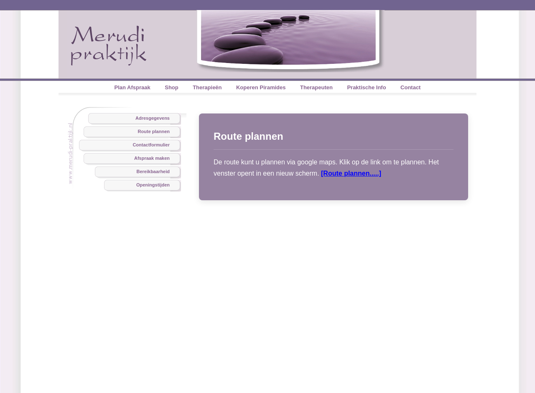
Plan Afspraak (132, 87)
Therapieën (207, 87)
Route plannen (154, 131)
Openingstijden (153, 184)
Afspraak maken (152, 158)
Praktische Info (366, 87)
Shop (171, 87)
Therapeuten (316, 87)
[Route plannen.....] (351, 173)
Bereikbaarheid (153, 171)
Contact (410, 87)
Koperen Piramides (261, 87)
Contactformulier (151, 144)
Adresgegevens (152, 118)
